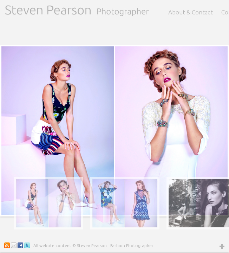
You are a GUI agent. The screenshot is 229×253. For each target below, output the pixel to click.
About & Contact (190, 12)
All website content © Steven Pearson (70, 245)
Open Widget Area (222, 246)
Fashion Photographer (131, 245)
